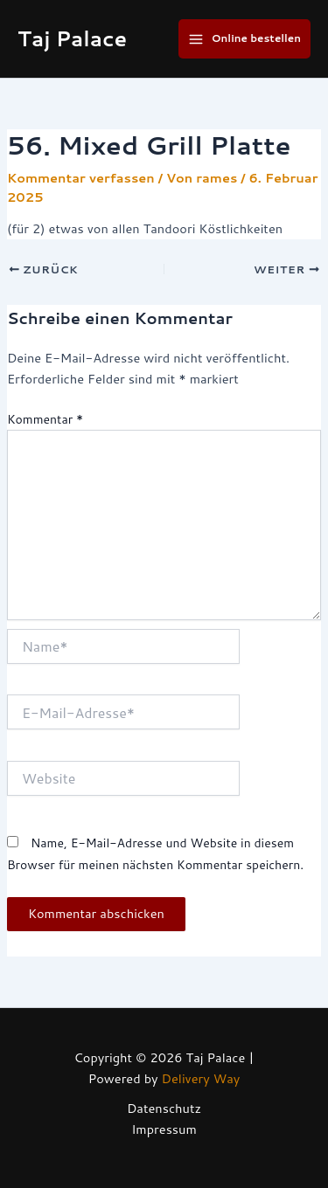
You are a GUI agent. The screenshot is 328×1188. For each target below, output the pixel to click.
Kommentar (45, 419)
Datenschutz (164, 1108)
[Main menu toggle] (244, 38)
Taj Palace (72, 38)
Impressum (164, 1129)
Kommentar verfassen (81, 178)
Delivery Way (201, 1078)
